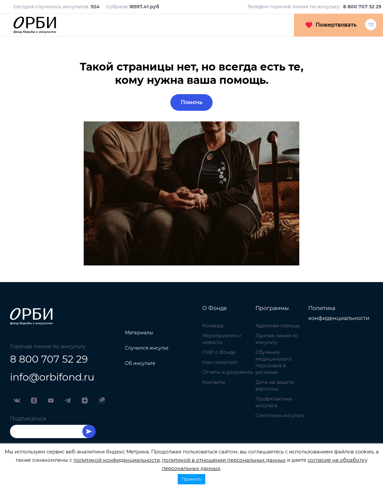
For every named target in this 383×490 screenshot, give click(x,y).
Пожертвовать (331, 25)
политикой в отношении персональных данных (224, 460)
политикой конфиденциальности (116, 460)
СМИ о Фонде (219, 352)
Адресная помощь (277, 326)
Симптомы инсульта (280, 415)
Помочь (191, 102)
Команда (213, 326)
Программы (272, 308)
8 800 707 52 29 (49, 359)
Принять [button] (191, 479)
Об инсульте (140, 363)
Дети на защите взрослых (274, 385)
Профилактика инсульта (273, 402)
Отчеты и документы (227, 372)
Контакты (213, 382)
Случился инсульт (147, 348)
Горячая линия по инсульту (276, 339)
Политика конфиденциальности (338, 313)
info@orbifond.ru (52, 377)
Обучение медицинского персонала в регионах (273, 362)
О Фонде (214, 308)
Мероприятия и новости (221, 339)
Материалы (139, 333)
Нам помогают (220, 362)
